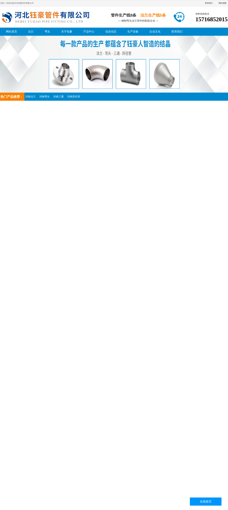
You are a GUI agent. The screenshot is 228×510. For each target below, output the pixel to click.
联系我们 (209, 3)
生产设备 (132, 31)
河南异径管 (73, 96)
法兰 (31, 31)
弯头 (47, 31)
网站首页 (11, 31)
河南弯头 (44, 96)
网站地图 (222, 3)
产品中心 (88, 31)
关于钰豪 (66, 31)
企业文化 (154, 31)
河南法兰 (30, 96)
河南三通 (58, 96)
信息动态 (110, 31)
